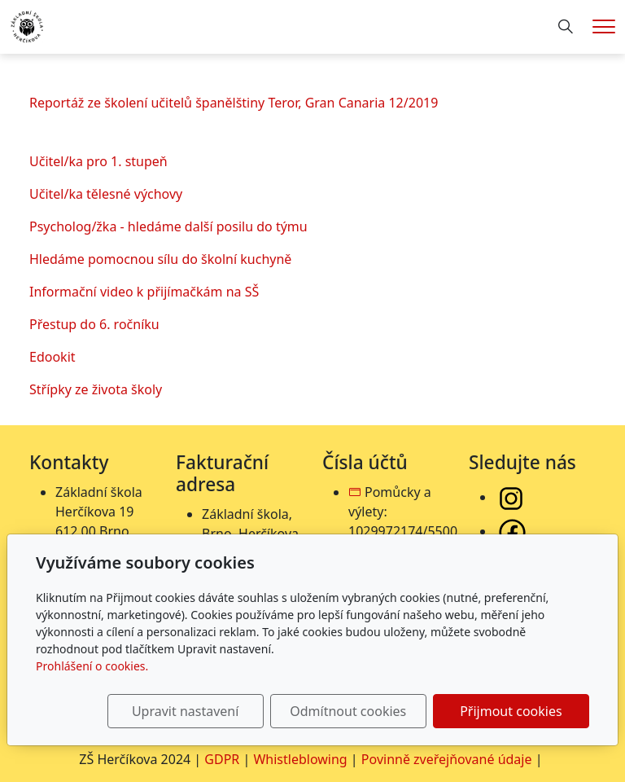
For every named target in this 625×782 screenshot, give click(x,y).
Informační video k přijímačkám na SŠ (144, 292)
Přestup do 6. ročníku (94, 324)
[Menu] (603, 26)
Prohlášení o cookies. (92, 666)
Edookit (52, 357)
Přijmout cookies (511, 711)
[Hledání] (565, 27)
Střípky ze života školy (95, 389)
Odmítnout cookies (348, 711)
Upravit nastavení (185, 711)
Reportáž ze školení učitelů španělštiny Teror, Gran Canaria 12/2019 (233, 103)
